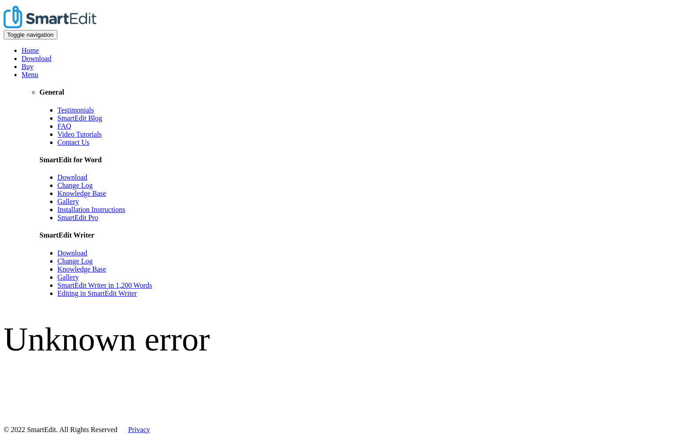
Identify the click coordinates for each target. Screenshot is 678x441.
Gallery (68, 201)
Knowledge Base (81, 193)
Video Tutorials (79, 134)
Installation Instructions (91, 209)
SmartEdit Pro (77, 217)
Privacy (139, 429)
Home (30, 50)
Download (37, 58)
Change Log (75, 185)
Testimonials (75, 110)
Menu (30, 74)
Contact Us (73, 142)
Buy (28, 66)
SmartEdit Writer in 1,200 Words (104, 285)
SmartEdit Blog (79, 118)
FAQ (64, 126)
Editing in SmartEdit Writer (97, 293)
